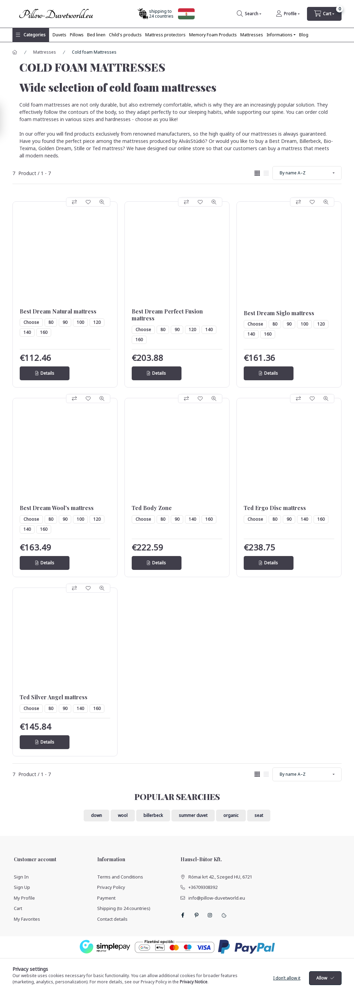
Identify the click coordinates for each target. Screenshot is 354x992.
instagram (210, 915)
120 (97, 322)
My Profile (24, 898)
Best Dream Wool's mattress (57, 507)
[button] (30, 35)
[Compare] (74, 202)
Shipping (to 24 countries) (123, 908)
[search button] (249, 14)
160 (43, 332)
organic (231, 815)
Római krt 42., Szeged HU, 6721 (220, 877)
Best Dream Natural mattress (58, 311)
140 (27, 332)
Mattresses (251, 35)
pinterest (196, 915)
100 (80, 322)
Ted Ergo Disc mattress (275, 507)
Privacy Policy (111, 887)
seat (258, 815)
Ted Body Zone (152, 507)
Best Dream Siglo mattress (279, 313)
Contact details (112, 919)
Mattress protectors (165, 35)
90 (65, 322)
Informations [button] (279, 35)
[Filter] (7, 120)
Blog (303, 35)
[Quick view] (102, 202)
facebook (182, 915)
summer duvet (193, 815)
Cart (18, 908)
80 (50, 322)
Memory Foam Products (213, 35)
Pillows (77, 35)
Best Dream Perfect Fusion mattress (167, 315)
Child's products (125, 35)
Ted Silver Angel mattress (53, 697)
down (96, 815)
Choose (31, 322)
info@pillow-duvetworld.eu (216, 898)
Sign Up (22, 887)
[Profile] (288, 14)
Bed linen (96, 35)
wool (123, 815)
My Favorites (27, 919)
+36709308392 (202, 887)
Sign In (21, 877)
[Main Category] (14, 52)
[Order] (307, 173)
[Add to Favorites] (88, 202)
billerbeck (153, 815)
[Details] (44, 373)
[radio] (266, 173)
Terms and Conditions (120, 877)
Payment (106, 898)
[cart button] (324, 14)
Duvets (59, 35)
